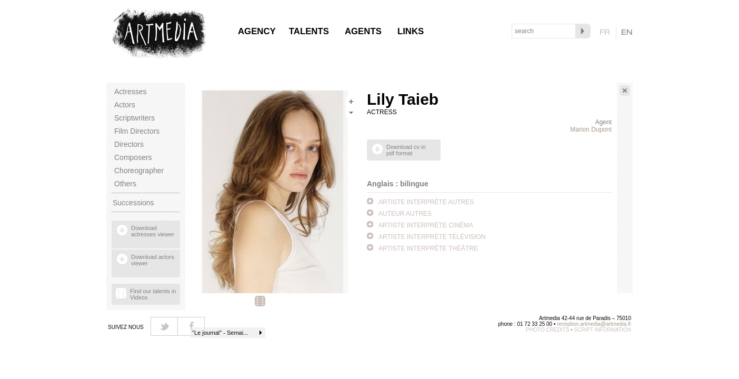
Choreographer (139, 170)
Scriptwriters (134, 118)
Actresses (130, 91)
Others (125, 183)
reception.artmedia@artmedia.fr (594, 324)
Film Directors (136, 131)
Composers (133, 157)
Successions (133, 202)
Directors (129, 144)
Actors (124, 105)
